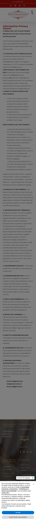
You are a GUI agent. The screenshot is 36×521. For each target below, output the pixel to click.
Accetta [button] (18, 512)
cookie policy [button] (5, 492)
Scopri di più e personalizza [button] (18, 517)
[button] (33, 484)
